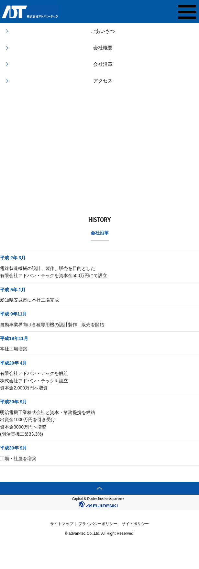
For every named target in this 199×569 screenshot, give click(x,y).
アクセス (103, 80)
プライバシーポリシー (97, 524)
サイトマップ (61, 524)
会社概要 (103, 47)
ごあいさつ (103, 31)
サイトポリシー (135, 524)
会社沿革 (103, 64)
